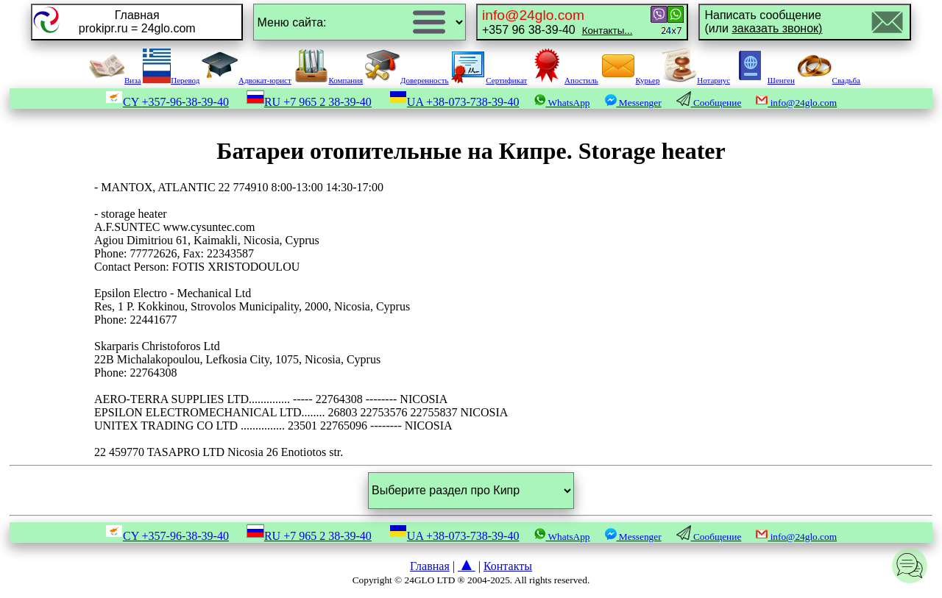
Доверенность (407, 80)
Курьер (630, 80)
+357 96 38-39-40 (557, 21)
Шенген (763, 80)
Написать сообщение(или (763, 22)
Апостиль (563, 80)
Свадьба (828, 80)
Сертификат (488, 80)
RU (309, 102)
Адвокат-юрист (246, 80)
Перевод (171, 80)
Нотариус (696, 80)
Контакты (508, 566)
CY (167, 102)
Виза (115, 80)
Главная (430, 566)
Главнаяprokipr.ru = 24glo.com (137, 22)
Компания (329, 80)
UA (454, 102)
